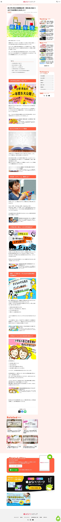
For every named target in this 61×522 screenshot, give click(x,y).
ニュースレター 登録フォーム (16, 466)
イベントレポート (43, 89)
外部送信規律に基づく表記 (34, 517)
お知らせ (42, 82)
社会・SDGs (42, 84)
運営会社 (21, 517)
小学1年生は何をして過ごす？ (17, 63)
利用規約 (41, 517)
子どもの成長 (43, 75)
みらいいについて (16, 517)
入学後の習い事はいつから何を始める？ (18, 68)
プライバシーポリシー (27, 517)
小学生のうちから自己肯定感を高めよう (18, 72)
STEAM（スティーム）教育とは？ (17, 66)
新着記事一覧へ (46, 65)
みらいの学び (43, 78)
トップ (7, 4)
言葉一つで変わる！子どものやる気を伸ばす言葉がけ (20, 70)
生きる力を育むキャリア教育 (16, 65)
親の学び (42, 80)
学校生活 (11, 4)
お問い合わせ (45, 517)
